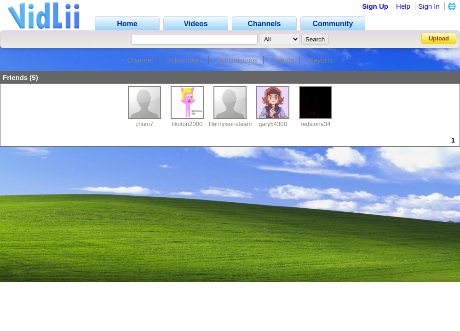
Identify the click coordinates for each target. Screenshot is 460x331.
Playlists (320, 60)
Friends (282, 60)
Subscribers (185, 60)
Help (403, 6)
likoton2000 (187, 123)
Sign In (429, 6)
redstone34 (315, 123)
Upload (439, 38)
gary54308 (273, 123)
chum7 (144, 123)
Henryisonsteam (230, 123)
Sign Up (375, 6)
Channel (140, 60)
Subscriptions (237, 60)
